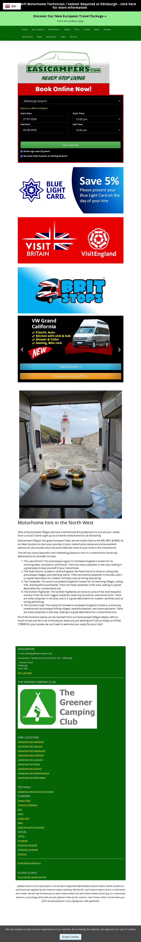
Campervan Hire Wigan (29, 764)
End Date (25, 124)
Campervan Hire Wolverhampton (33, 773)
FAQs (77, 29)
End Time (78, 124)
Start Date (26, 113)
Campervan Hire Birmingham (32, 777)
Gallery (67, 29)
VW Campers (54, 29)
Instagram (23, 840)
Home (24, 29)
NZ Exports (51, 37)
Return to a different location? (34, 108)
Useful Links (23, 818)
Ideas (96, 29)
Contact (86, 29)
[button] (26, 349)
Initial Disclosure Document (31, 827)
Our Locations (38, 29)
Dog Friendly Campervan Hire (32, 877)
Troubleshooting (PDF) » (70, 376)
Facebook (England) (27, 845)
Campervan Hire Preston (30, 768)
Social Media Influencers (29, 863)
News (39, 37)
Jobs (20, 809)
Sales (63, 37)
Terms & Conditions (27, 805)
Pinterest (22, 854)
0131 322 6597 (25, 673)
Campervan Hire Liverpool (30, 759)
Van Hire (73, 37)
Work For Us (27, 37)
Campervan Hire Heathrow (31, 755)
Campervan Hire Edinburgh (31, 741)
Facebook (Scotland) (28, 849)
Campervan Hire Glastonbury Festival (36, 791)
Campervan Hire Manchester (31, 750)
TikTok (21, 836)
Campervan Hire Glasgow (30, 746)
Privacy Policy (24, 800)
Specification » (70, 366)
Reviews (107, 29)
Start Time (78, 113)
